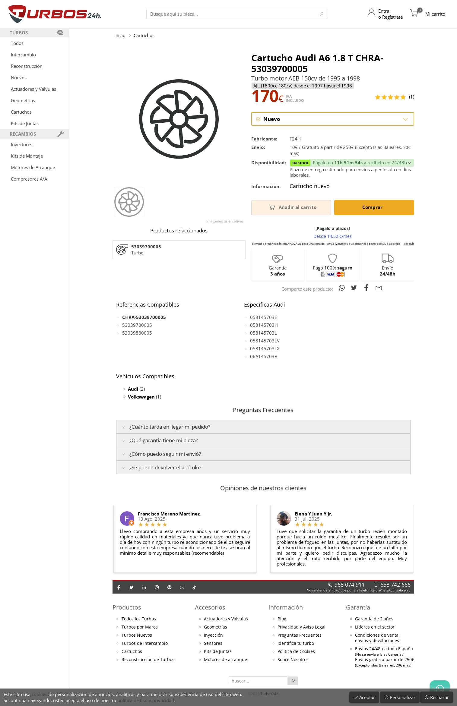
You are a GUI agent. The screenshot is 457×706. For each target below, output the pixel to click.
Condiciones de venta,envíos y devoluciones (377, 638)
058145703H (264, 325)
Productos (127, 608)
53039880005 (137, 333)
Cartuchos (21, 112)
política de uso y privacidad (145, 700)
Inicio (119, 35)
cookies (39, 694)
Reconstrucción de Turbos (148, 660)
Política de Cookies (296, 651)
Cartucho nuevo (310, 187)
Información (285, 608)
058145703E (263, 317)
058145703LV (265, 341)
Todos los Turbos (139, 619)
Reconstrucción (27, 66)
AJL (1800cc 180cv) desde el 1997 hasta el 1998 (302, 86)
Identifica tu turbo (296, 643)
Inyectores (21, 144)
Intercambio (23, 55)
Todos (17, 43)
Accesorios (210, 608)
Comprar (373, 207)
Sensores (213, 643)
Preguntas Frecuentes (300, 635)
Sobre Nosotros (293, 660)
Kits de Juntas (25, 123)
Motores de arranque (225, 660)
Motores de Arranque (33, 167)
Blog (282, 619)
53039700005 (137, 325)
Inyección (213, 635)
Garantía (358, 608)
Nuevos (19, 77)
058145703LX (265, 349)
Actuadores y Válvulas (33, 89)
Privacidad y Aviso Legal (301, 627)
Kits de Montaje (27, 156)
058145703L (263, 333)
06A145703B (264, 357)
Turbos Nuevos (137, 635)
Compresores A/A (29, 179)
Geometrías (23, 100)
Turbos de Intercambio (145, 643)
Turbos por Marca (140, 627)
